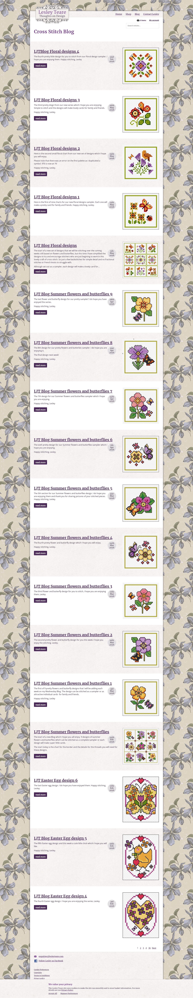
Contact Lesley (151, 14)
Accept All (52, 993)
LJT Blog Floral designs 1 (56, 197)
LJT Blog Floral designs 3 (57, 100)
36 (149, 948)
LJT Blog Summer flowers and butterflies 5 (73, 488)
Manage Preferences (69, 993)
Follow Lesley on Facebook (51, 961)
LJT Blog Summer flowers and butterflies (71, 731)
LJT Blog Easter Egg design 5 (60, 838)
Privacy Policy (67, 990)
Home (118, 14)
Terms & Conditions (42, 976)
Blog (137, 14)
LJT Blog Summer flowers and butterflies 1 (73, 683)
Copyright (38, 973)
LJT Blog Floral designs (55, 245)
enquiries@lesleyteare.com (51, 956)
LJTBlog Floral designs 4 (56, 51)
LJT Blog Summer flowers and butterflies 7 (73, 391)
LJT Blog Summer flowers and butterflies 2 (73, 634)
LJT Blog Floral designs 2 (57, 148)
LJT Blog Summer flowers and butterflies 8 (73, 342)
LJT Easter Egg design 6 (56, 780)
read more (40, 65)
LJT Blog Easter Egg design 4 (60, 896)
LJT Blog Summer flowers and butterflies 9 (73, 294)
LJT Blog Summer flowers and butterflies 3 (73, 586)
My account (154, 20)
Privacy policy (39, 978)
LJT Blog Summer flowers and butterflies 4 (73, 537)
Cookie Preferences (41, 970)
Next (154, 948)
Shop (128, 14)
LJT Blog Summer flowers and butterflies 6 (73, 439)
